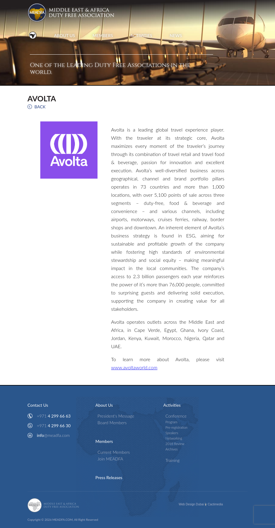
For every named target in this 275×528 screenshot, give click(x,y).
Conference (176, 415)
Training (172, 460)
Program (171, 422)
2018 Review (174, 444)
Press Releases (108, 477)
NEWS (176, 35)
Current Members (114, 452)
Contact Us (37, 405)
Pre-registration (176, 427)
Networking (173, 438)
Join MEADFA (110, 458)
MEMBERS (102, 35)
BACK (40, 106)
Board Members (112, 422)
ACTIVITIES (141, 35)
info (53, 435)
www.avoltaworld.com (134, 367)
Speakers (171, 433)
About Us (104, 405)
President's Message (116, 415)
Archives (171, 449)
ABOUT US (64, 35)
